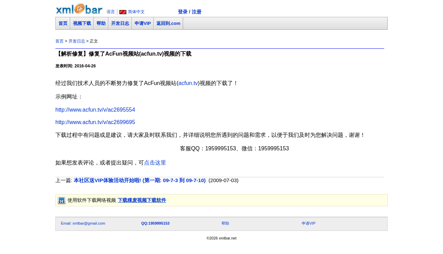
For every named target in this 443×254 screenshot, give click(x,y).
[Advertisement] (181, 208)
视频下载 (82, 23)
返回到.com (168, 23)
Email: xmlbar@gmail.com (83, 223)
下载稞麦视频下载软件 (142, 200)
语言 (111, 11)
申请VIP (143, 23)
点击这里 (155, 163)
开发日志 (120, 23)
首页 (62, 23)
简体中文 (136, 11)
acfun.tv (188, 83)
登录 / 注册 (189, 12)
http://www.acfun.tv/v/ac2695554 (95, 110)
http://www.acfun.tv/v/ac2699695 (95, 122)
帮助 (101, 23)
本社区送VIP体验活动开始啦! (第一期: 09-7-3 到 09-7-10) (140, 180)
